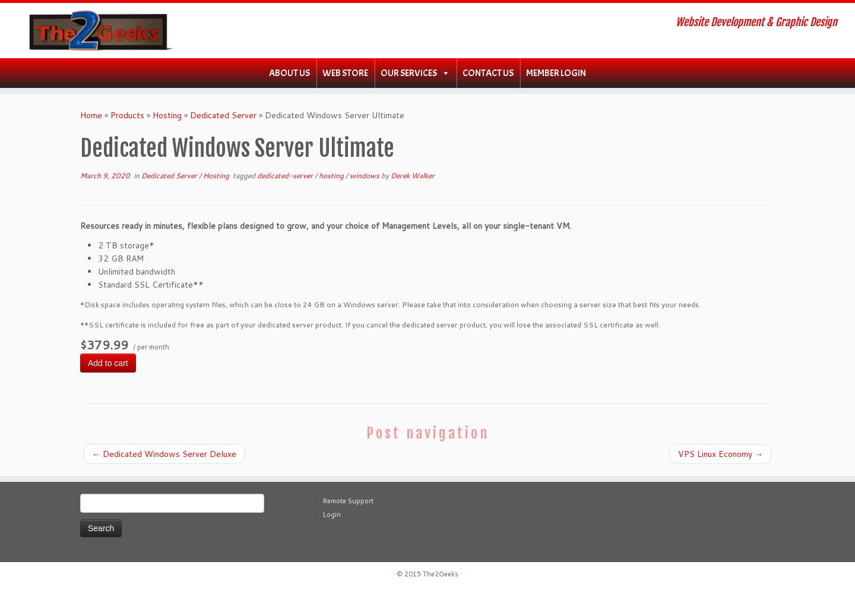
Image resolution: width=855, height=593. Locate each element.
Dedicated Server (223, 115)
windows (365, 176)
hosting (332, 176)
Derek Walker (413, 176)
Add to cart (108, 363)
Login (332, 514)
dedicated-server (286, 176)
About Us (289, 73)
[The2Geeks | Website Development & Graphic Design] (98, 30)
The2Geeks (440, 574)
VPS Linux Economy (720, 454)
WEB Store (345, 73)
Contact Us (488, 73)
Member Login (556, 73)
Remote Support (348, 501)
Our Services (409, 73)
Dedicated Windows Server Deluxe (164, 454)
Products (127, 115)
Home (91, 115)
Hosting (167, 115)
